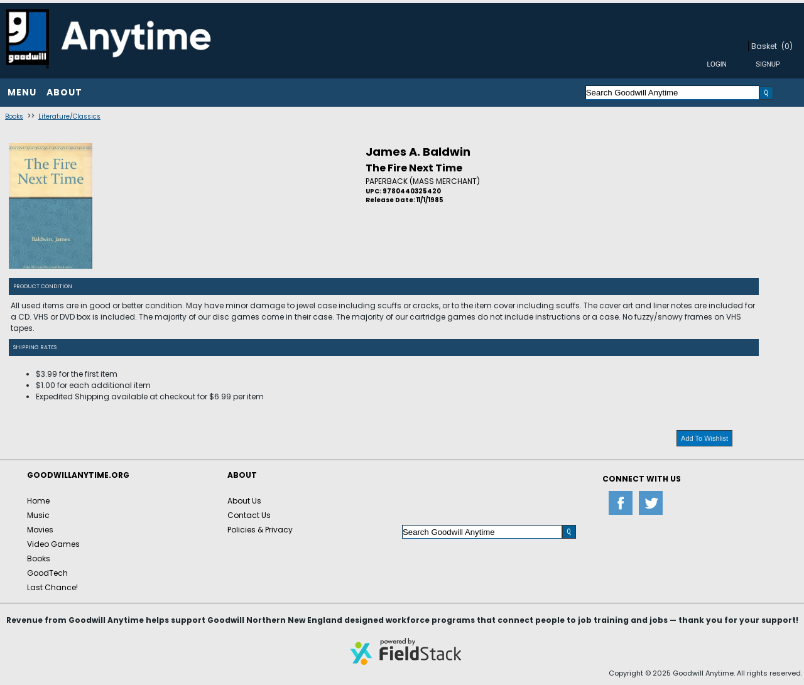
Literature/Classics (69, 116)
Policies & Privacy (260, 529)
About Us (244, 500)
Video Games (53, 544)
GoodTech (47, 573)
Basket (764, 46)
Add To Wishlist (704, 438)
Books (14, 116)
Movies (40, 529)
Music (38, 515)
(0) (787, 46)
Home (38, 500)
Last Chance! (52, 587)
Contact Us (249, 515)
